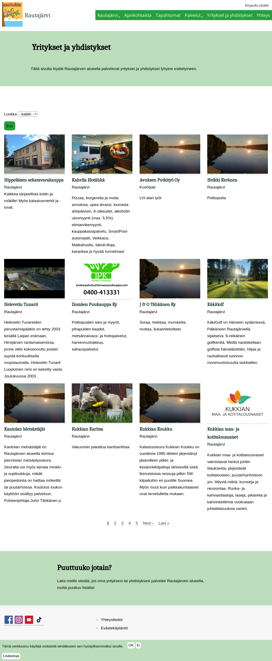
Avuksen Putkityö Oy (160, 180)
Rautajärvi (37, 15)
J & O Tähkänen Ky (158, 304)
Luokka (10, 114)
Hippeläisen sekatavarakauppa (34, 180)
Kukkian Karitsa (87, 429)
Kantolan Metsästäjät (24, 429)
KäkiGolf (215, 304)
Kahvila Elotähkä (88, 180)
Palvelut (193, 15)
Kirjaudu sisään (257, 5)
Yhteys (263, 15)
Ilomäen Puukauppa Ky (94, 304)
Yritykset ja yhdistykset (229, 15)
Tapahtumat (168, 15)
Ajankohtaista (138, 15)
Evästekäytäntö (114, 628)
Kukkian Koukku (156, 429)
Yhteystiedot (112, 619)
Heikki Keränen (222, 180)
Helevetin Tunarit (21, 304)
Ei (138, 648)
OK (131, 648)
